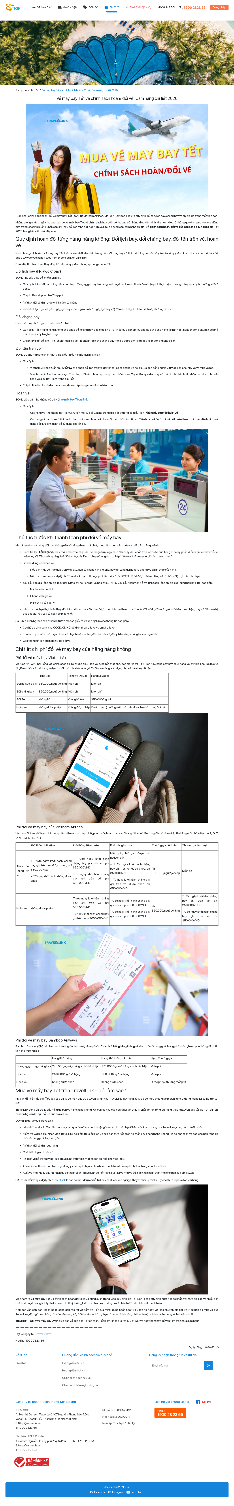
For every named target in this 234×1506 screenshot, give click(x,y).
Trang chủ (21, 90)
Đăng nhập (219, 7)
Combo (90, 7)
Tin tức (112, 7)
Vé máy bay (42, 7)
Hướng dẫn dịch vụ (138, 7)
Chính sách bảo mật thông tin (80, 1385)
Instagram (115, 1492)
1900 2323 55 (192, 7)
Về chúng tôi (166, 7)
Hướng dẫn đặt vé (73, 1363)
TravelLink (59, 1180)
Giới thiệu (21, 1363)
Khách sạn (67, 7)
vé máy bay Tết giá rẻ (74, 399)
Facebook (97, 1492)
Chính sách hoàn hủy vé (76, 1378)
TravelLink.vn (43, 1334)
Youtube (133, 1492)
